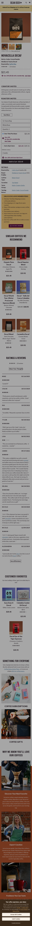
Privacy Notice (24, 909)
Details (18, 907)
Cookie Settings (16, 923)
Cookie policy (24, 907)
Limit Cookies (16, 919)
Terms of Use (16, 911)
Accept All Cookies (16, 914)
